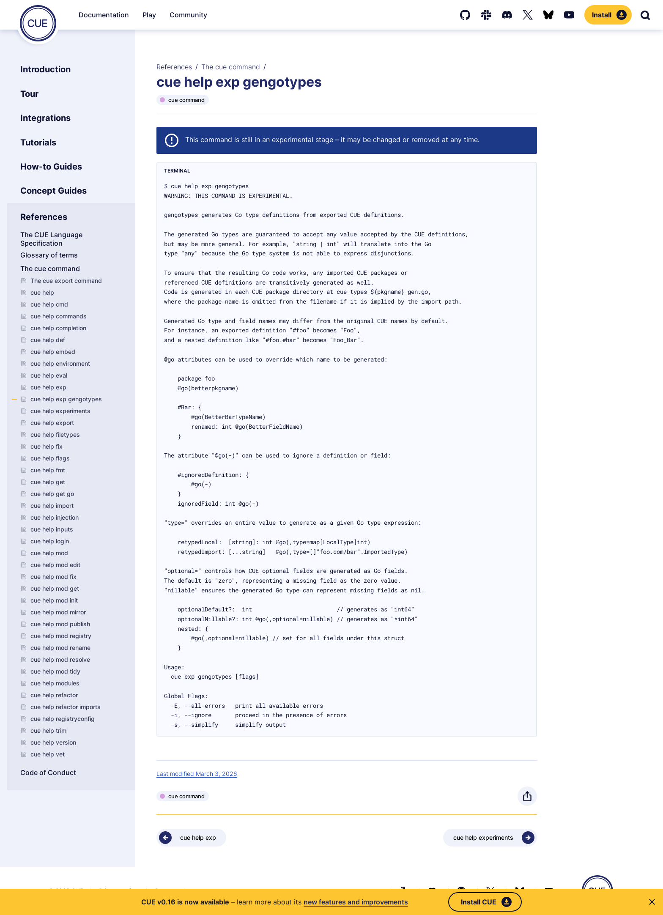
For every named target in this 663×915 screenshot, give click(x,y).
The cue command (230, 67)
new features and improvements (356, 902)
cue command (186, 99)
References (174, 67)
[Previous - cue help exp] (191, 838)
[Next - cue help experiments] (490, 838)
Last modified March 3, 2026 (196, 773)
